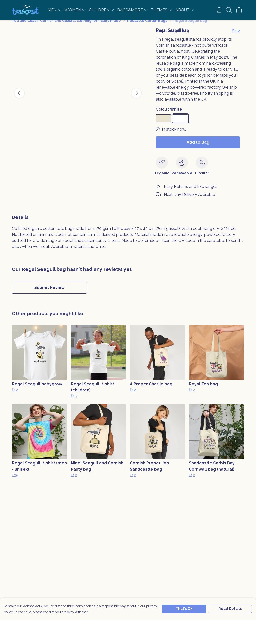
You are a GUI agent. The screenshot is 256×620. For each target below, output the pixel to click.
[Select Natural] (163, 124)
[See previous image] (19, 99)
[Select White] (180, 124)
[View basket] (239, 10)
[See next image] (137, 99)
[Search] (229, 10)
